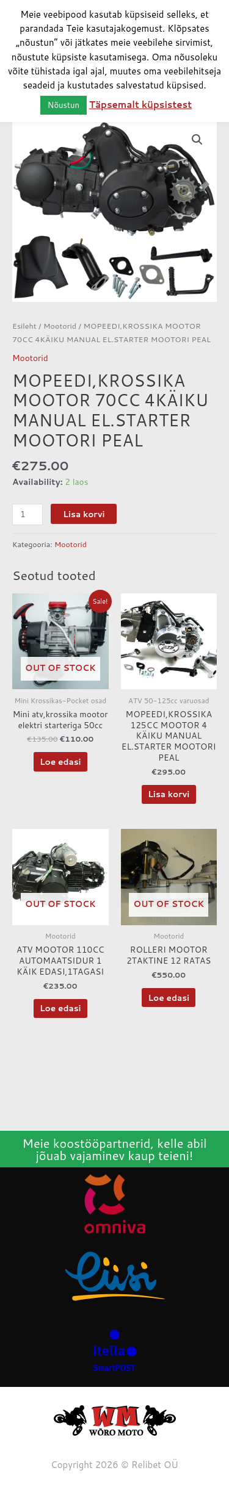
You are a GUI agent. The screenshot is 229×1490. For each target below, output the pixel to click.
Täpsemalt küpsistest (140, 104)
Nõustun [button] (63, 104)
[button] (197, 140)
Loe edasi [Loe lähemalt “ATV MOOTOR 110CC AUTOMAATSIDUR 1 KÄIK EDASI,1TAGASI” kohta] (60, 1008)
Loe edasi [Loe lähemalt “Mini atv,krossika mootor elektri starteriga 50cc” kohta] (60, 761)
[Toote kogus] (27, 514)
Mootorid (59, 325)
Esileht (24, 325)
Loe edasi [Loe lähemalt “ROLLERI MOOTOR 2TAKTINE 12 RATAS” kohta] (168, 997)
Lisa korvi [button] (168, 794)
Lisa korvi (83, 514)
